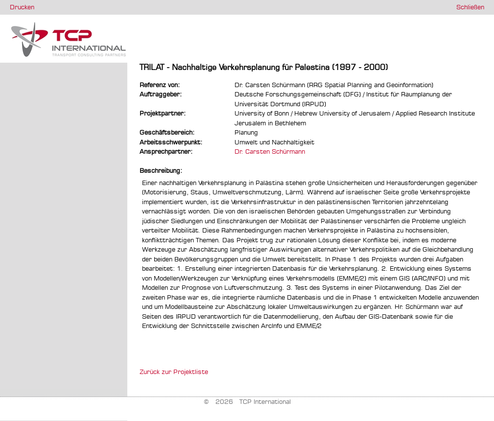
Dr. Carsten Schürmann (270, 151)
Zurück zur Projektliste (174, 371)
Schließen (470, 7)
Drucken (22, 7)
